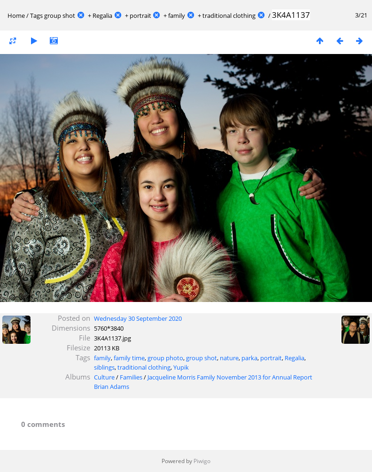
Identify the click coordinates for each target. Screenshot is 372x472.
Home (16, 15)
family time (129, 358)
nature (229, 358)
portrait (140, 15)
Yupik (181, 367)
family (176, 15)
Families (131, 377)
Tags (36, 15)
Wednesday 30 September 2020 (138, 318)
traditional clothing (229, 15)
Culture (104, 377)
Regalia (102, 15)
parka (249, 358)
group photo (165, 358)
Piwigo (202, 461)
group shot (59, 15)
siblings (104, 367)
